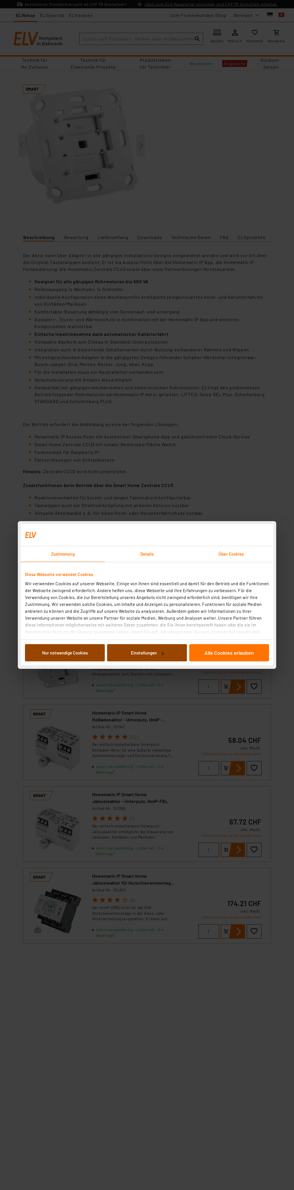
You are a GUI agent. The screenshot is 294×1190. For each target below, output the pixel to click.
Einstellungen (147, 652)
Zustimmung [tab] (63, 554)
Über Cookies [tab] (231, 554)
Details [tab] (147, 554)
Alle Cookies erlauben (229, 653)
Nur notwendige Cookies (65, 652)
